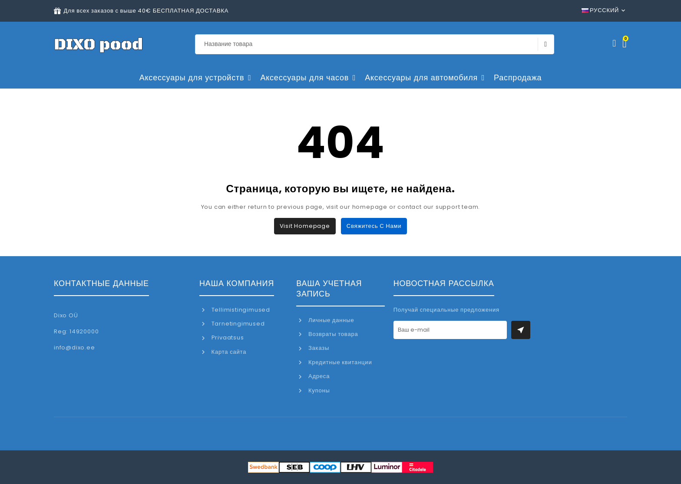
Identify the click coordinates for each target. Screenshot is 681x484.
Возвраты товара (332, 334)
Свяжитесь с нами (374, 226)
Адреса (318, 376)
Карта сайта (228, 352)
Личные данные (330, 320)
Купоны (318, 390)
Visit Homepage (305, 226)
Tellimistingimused (240, 310)
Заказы (318, 348)
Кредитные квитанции (339, 362)
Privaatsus (227, 337)
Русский (600, 10)
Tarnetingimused (237, 323)
